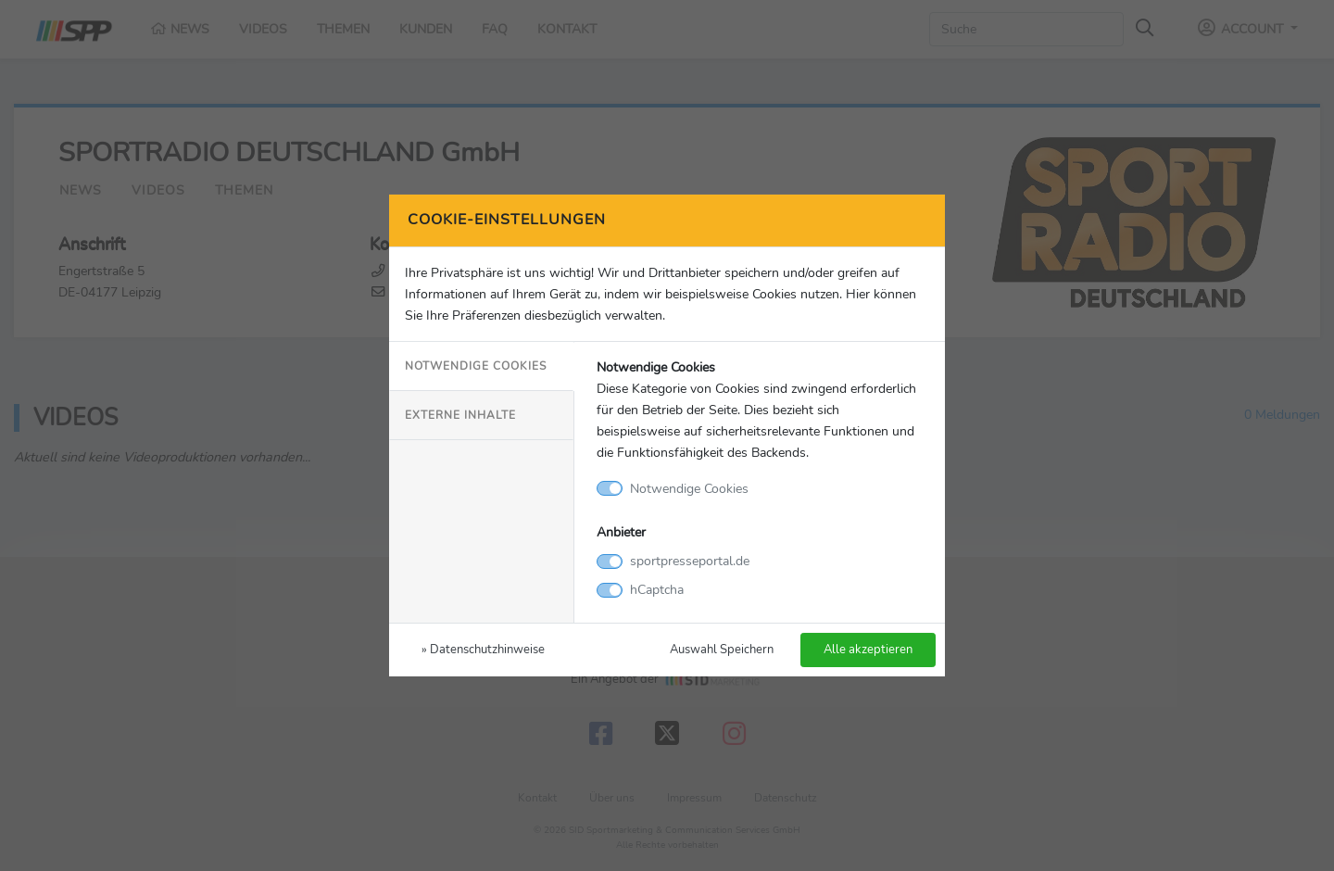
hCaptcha (657, 589)
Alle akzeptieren (868, 649)
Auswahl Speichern (722, 649)
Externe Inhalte (460, 415)
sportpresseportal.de (689, 560)
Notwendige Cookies (476, 366)
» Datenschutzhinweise (483, 649)
